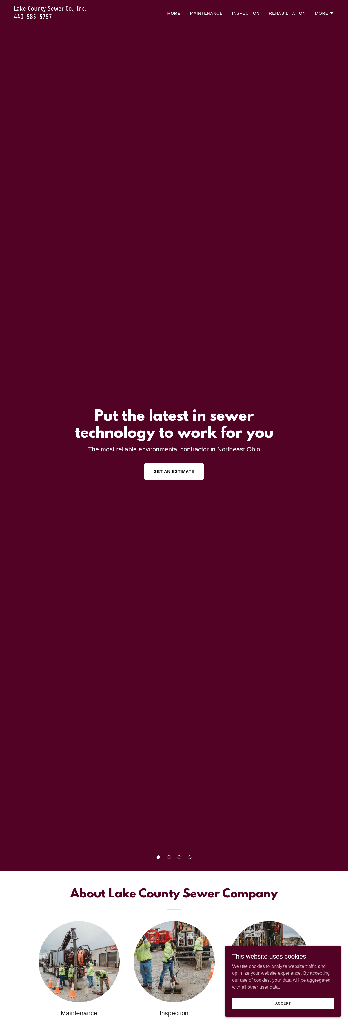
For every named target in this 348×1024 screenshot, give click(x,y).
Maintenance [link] (206, 13)
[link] (70, 17)
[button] (158, 857)
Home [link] (174, 13)
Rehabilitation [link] (287, 13)
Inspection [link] (246, 13)
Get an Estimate (174, 471)
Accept (283, 1003)
